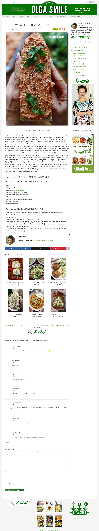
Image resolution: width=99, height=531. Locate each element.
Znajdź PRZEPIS (78, 72)
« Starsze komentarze (10, 442)
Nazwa (6, 472)
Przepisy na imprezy (79, 69)
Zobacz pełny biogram (46, 240)
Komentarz (8, 454)
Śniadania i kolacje (78, 64)
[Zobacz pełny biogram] (53, 240)
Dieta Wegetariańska (79, 58)
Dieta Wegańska (78, 56)
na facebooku (26, 160)
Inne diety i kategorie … (80, 66)
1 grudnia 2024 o (16, 348)
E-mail (6, 478)
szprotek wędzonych (18, 190)
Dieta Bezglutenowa (79, 50)
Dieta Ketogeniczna (79, 53)
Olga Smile (16, 29)
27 (55, 29)
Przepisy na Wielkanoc (80, 47)
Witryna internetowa (10, 483)
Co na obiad (76, 61)
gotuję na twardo (15, 212)
